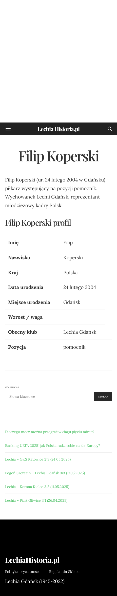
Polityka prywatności (22, 571)
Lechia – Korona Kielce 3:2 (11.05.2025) (37, 486)
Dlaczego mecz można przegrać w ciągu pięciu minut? (49, 432)
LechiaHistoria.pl (32, 559)
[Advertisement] (58, 61)
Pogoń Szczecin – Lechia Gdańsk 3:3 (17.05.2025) (45, 473)
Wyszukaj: (12, 387)
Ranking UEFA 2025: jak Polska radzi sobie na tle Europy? (52, 445)
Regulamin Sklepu (64, 571)
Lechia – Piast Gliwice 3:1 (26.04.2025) (36, 500)
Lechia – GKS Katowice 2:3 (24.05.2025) (38, 459)
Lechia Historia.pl (58, 129)
